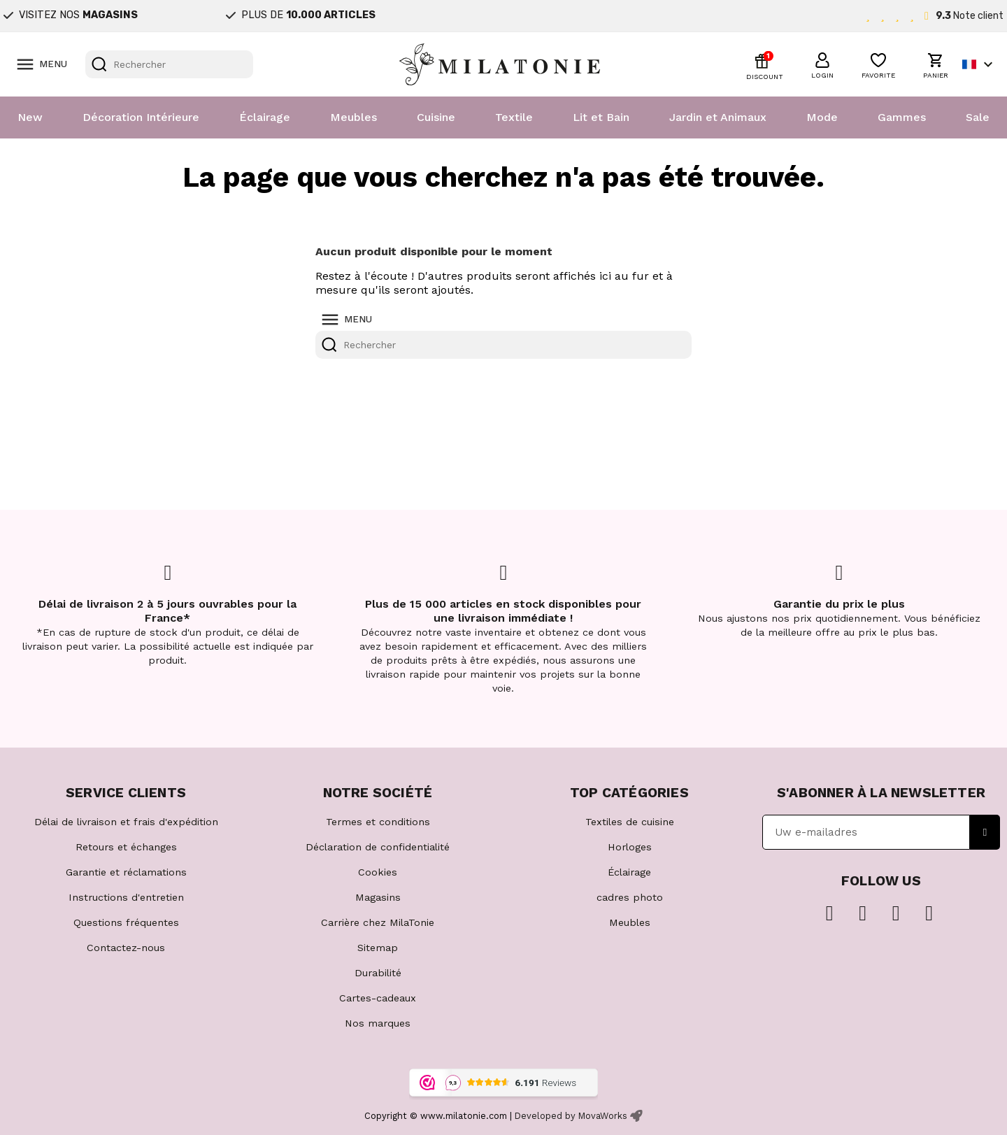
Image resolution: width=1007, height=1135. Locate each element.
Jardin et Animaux (717, 117)
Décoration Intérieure (141, 117)
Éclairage (264, 117)
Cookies (377, 872)
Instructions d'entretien (126, 897)
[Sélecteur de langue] (979, 64)
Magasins (378, 897)
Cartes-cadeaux (377, 998)
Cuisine (436, 117)
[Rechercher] (169, 64)
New (30, 117)
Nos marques (377, 1023)
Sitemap (377, 947)
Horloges (630, 846)
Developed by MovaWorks (571, 1116)
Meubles (353, 117)
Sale (978, 117)
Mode (822, 117)
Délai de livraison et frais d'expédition (126, 821)
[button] (822, 63)
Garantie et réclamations (126, 872)
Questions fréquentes (126, 922)
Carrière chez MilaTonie (377, 922)
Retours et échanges (126, 846)
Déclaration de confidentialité (378, 846)
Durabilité (378, 972)
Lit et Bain (601, 117)
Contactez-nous (126, 947)
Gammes (902, 117)
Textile (514, 117)
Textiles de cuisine (629, 821)
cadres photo (630, 897)
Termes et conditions (378, 821)
